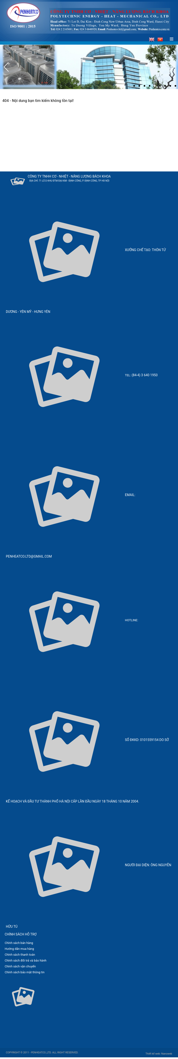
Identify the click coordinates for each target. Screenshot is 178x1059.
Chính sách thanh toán (20, 954)
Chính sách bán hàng (19, 943)
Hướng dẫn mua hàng (19, 948)
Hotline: (132, 620)
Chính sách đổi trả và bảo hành (25, 960)
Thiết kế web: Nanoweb (158, 1053)
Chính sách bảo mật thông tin (24, 972)
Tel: (128, 375)
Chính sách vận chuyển (20, 966)
